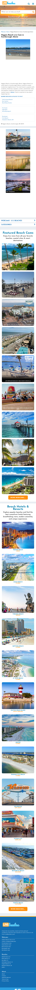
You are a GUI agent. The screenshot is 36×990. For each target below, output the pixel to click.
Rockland (4, 116)
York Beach (5, 118)
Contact (4, 975)
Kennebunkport (6, 111)
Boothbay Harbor (7, 103)
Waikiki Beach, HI (6, 957)
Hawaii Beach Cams (6, 945)
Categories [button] (6, 225)
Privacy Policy (5, 981)
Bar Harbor (5, 101)
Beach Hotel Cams (6, 946)
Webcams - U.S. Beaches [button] (11, 221)
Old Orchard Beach (7, 99)
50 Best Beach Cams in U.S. (8, 939)
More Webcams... (18, 497)
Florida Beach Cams (7, 943)
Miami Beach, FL (6, 958)
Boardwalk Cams (6, 948)
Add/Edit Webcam (6, 977)
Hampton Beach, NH (8, 120)
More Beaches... (18, 909)
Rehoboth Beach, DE (7, 965)
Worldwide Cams (6, 950)
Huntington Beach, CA (7, 962)
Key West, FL (5, 960)
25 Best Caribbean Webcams (9, 941)
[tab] (18, 221)
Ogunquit (4, 109)
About (3, 974)
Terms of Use (5, 979)
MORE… (4, 967)
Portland (4, 108)
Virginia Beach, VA (6, 964)
